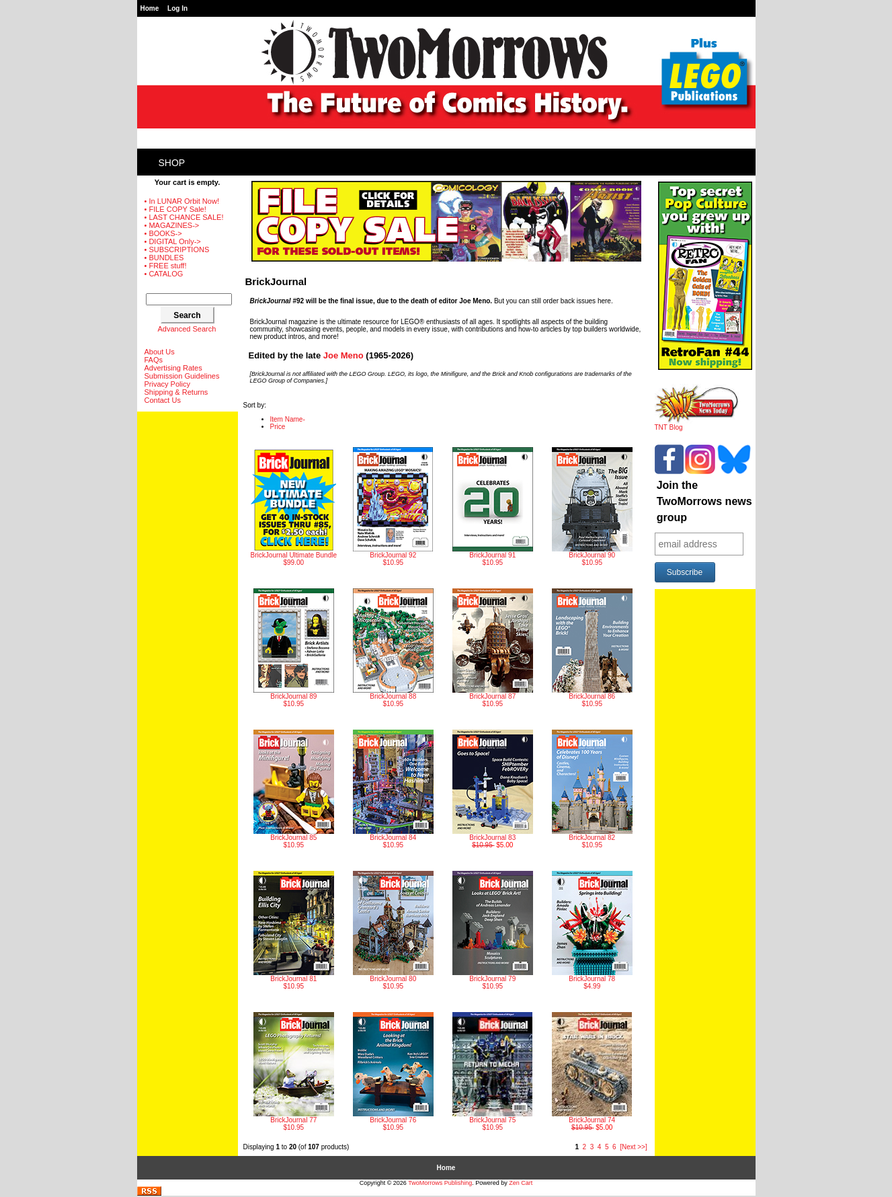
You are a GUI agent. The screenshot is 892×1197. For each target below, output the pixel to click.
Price (278, 426)
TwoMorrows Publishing (440, 1183)
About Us (160, 352)
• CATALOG (164, 274)
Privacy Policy (167, 384)
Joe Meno (343, 355)
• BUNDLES (164, 258)
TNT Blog (697, 424)
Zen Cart (520, 1183)
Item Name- (287, 419)
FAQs (154, 360)
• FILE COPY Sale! (175, 209)
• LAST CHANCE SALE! (184, 217)
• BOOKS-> (163, 233)
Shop (172, 162)
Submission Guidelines (182, 376)
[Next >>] (633, 1147)
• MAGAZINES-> (172, 225)
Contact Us (163, 400)
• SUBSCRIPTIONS (177, 249)
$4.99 (592, 930)
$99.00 (294, 506)
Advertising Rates (173, 368)
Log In (177, 8)
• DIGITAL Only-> (173, 241)
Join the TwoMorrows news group (704, 501)
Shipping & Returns (176, 392)
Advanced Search (187, 329)
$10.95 (393, 506)
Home (149, 8)
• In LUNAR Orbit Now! (182, 201)
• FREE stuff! (166, 266)
